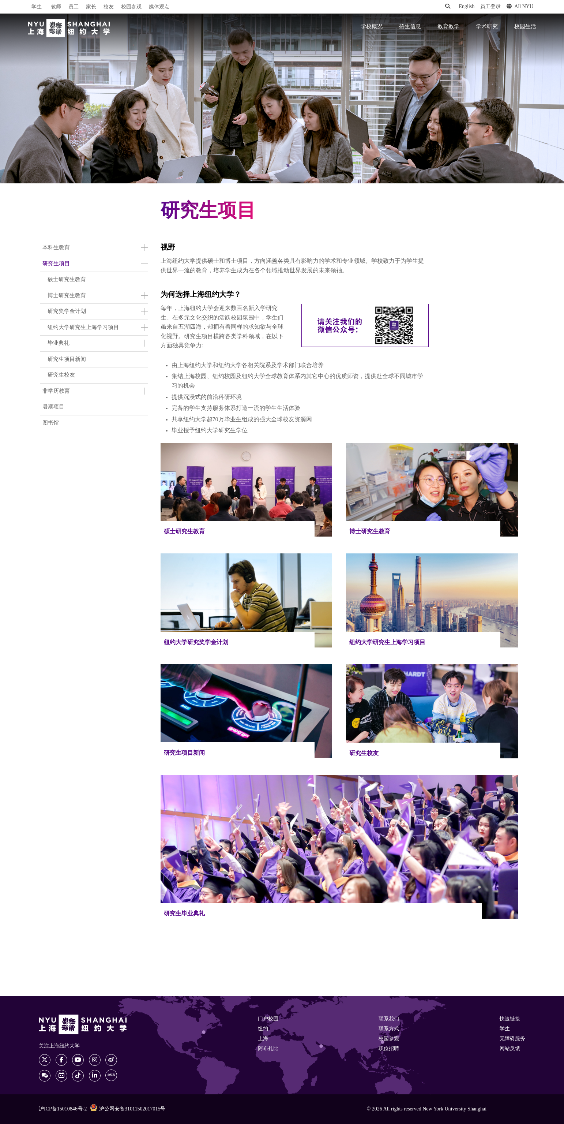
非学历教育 (56, 391)
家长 (91, 7)
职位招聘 (389, 1049)
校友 (109, 7)
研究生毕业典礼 (184, 914)
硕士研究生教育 (67, 280)
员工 (73, 7)
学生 (36, 7)
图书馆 (50, 423)
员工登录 (490, 7)
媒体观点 (159, 7)
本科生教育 (56, 248)
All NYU (520, 7)
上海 (263, 1039)
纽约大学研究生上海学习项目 (83, 328)
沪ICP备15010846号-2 (63, 1109)
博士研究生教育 (67, 296)
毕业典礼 (58, 343)
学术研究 (487, 27)
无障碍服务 (512, 1039)
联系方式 (389, 1029)
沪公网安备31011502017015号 (127, 1108)
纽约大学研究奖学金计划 (196, 642)
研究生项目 (56, 264)
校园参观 (131, 7)
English (466, 7)
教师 (56, 7)
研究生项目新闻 (67, 359)
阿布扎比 (268, 1049)
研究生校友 (61, 375)
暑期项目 (53, 407)
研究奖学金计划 (67, 311)
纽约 (263, 1029)
